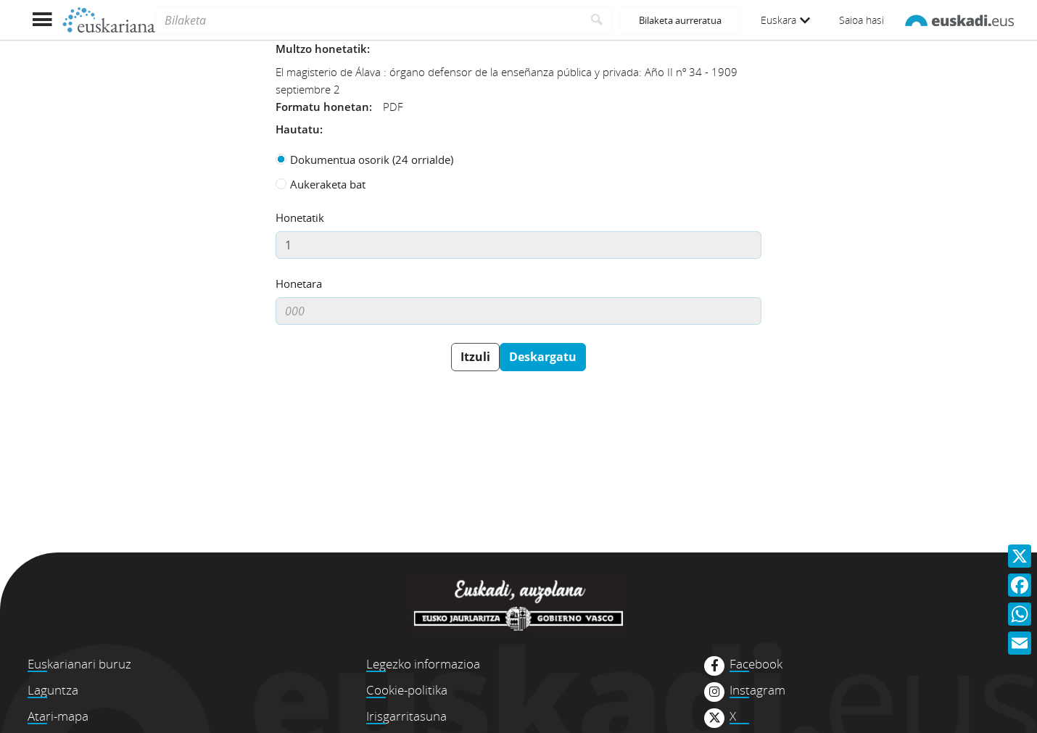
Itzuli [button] (475, 357)
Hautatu (298, 129)
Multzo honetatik (321, 48)
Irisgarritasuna (406, 716)
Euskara (785, 20)
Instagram (757, 690)
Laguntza (53, 690)
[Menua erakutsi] (42, 20)
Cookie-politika (406, 690)
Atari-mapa (58, 716)
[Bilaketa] (368, 20)
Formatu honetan (322, 106)
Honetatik (300, 217)
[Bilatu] (597, 20)
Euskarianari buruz (79, 663)
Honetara (299, 283)
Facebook (756, 664)
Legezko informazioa (423, 663)
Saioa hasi (861, 20)
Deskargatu (543, 357)
